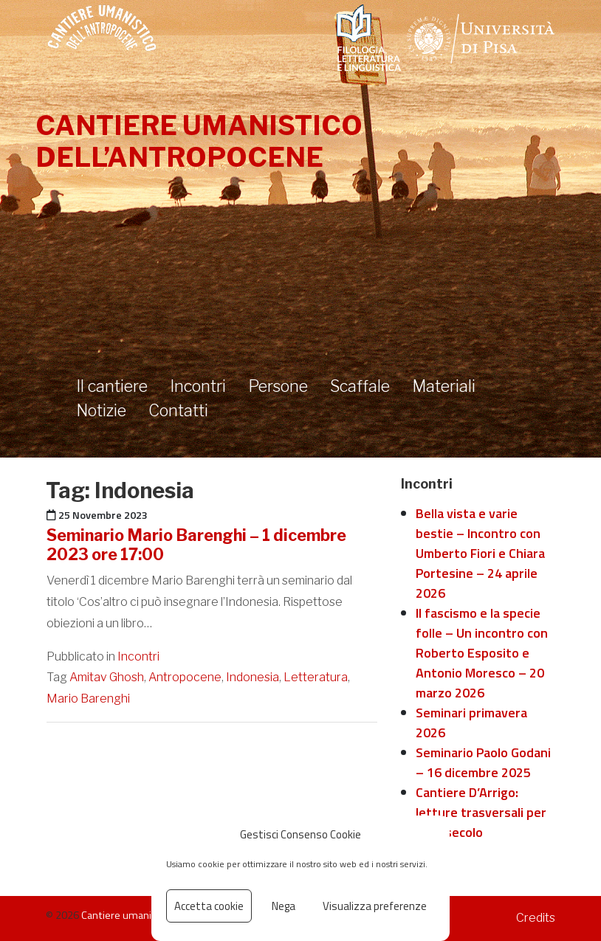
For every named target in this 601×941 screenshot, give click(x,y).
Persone (278, 386)
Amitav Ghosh (106, 677)
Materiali (443, 386)
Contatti (178, 410)
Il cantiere (112, 386)
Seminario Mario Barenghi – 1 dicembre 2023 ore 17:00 (196, 544)
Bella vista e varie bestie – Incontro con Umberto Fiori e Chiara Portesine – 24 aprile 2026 (480, 553)
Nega (283, 905)
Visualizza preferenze (375, 905)
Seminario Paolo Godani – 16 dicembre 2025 (483, 762)
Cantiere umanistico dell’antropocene (199, 141)
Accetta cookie (209, 905)
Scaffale (360, 386)
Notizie (101, 410)
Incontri (198, 386)
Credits (535, 918)
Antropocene (184, 677)
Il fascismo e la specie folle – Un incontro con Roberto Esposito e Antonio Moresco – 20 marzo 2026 (482, 653)
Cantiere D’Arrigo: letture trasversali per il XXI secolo (481, 812)
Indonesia (252, 677)
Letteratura (316, 677)
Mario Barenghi (88, 699)
